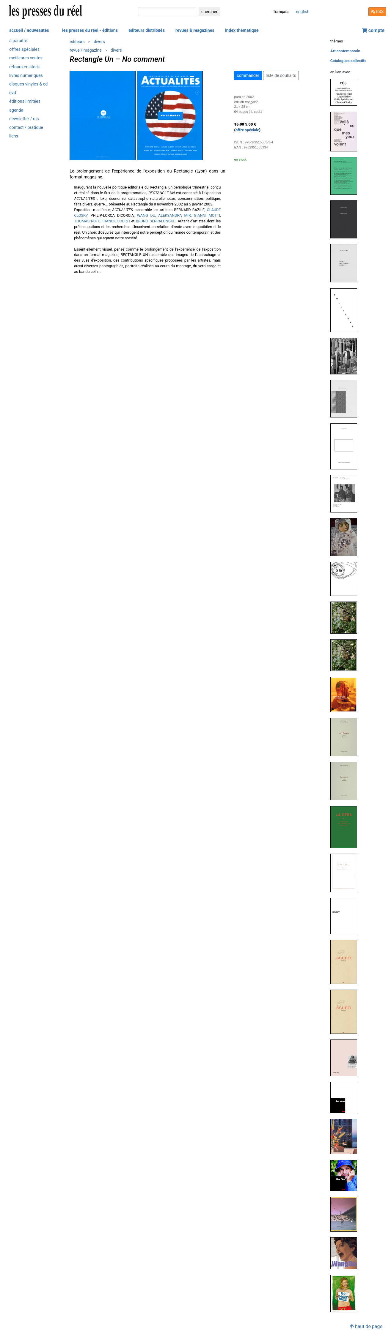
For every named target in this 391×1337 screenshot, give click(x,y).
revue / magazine (85, 50)
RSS (377, 11)
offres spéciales (24, 49)
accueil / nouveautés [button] (29, 30)
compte (373, 30)
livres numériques (26, 75)
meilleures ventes (26, 58)
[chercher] (167, 11)
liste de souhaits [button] (281, 75)
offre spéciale (247, 130)
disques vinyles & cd (28, 84)
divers (99, 41)
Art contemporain (345, 51)
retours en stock (24, 66)
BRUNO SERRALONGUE (155, 221)
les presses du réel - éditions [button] (90, 30)
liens (13, 136)
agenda (16, 110)
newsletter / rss (24, 118)
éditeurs (77, 41)
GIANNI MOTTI (207, 215)
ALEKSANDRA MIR (174, 215)
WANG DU (146, 215)
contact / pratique (26, 127)
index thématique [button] (242, 30)
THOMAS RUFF (86, 221)
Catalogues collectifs (348, 60)
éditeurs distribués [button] (146, 30)
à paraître (18, 40)
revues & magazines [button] (194, 30)
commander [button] (248, 75)
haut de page (366, 1326)
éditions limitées (24, 101)
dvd (12, 92)
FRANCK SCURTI (116, 221)
